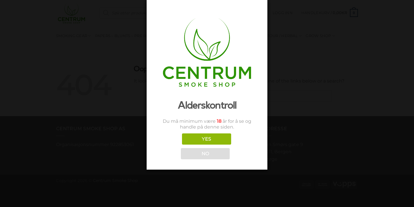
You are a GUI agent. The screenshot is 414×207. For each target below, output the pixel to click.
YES (206, 139)
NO (205, 153)
